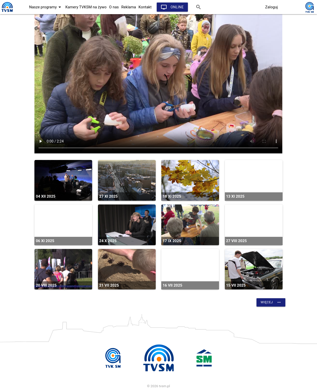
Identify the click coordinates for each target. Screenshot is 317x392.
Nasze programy (46, 7)
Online (172, 7)
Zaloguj (271, 7)
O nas (114, 7)
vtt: (158, 83)
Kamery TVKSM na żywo (86, 7)
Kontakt (145, 7)
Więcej (271, 302)
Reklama (128, 7)
